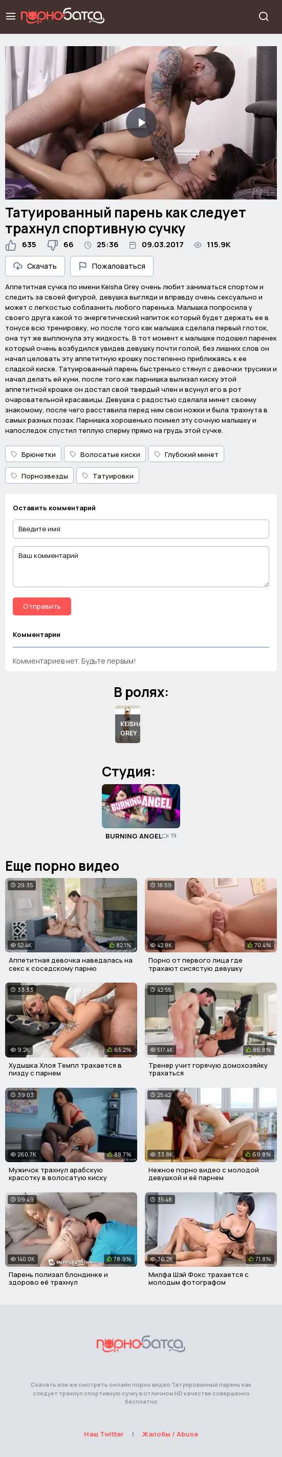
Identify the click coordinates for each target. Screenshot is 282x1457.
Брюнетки (33, 454)
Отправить (42, 606)
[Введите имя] (141, 529)
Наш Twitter (104, 1434)
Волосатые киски (105, 454)
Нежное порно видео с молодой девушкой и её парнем (203, 1174)
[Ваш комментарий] (141, 566)
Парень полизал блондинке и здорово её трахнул (58, 1278)
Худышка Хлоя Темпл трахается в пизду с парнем (65, 1069)
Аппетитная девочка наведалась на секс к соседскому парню (71, 964)
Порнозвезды (39, 476)
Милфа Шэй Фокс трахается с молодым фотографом (198, 1278)
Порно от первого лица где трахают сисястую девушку (195, 964)
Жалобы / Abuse (170, 1434)
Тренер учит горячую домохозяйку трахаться (208, 1069)
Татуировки (108, 476)
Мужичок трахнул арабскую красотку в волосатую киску (58, 1174)
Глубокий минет (186, 454)
